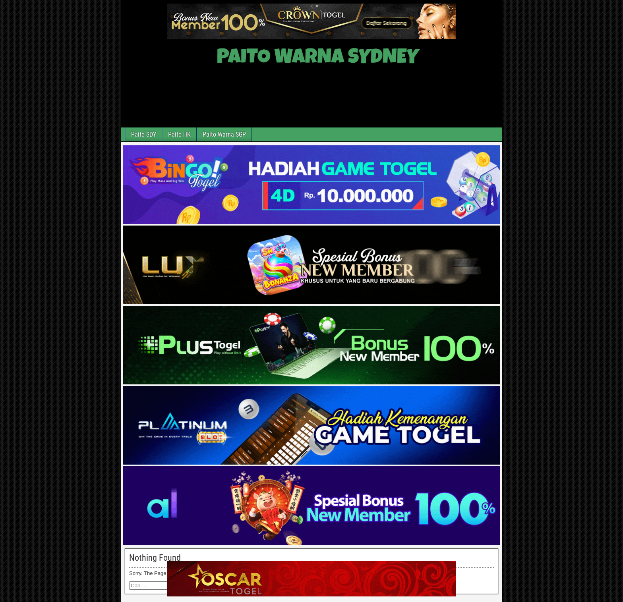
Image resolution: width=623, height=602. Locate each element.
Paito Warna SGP (224, 134)
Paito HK (179, 134)
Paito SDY (143, 134)
